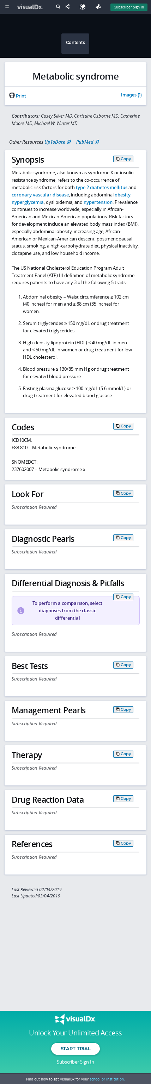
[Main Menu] (7, 7)
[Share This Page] (69, 7)
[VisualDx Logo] (31, 7)
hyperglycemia (28, 202)
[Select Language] (84, 7)
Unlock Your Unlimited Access (75, 1033)
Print (17, 96)
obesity (123, 195)
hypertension (98, 202)
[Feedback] (99, 7)
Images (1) (131, 95)
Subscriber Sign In (75, 1062)
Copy (126, 158)
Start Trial (75, 1048)
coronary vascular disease (40, 195)
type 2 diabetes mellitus (101, 187)
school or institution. (107, 1079)
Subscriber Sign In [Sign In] (129, 7)
